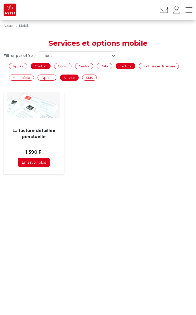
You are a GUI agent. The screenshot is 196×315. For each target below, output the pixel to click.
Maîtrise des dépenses (159, 66)
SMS (89, 78)
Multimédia (21, 78)
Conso (63, 66)
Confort (41, 66)
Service (69, 78)
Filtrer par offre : (19, 55)
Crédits (84, 66)
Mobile (24, 26)
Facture (125, 66)
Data (104, 66)
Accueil (9, 26)
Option (47, 78)
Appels (18, 66)
